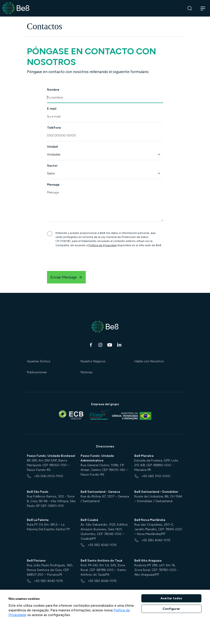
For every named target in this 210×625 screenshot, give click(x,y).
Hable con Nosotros (149, 361)
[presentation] (81, 259)
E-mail (51, 109)
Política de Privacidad (102, 245)
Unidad (52, 147)
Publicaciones (37, 372)
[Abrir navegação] (203, 8)
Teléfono (54, 128)
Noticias (86, 372)
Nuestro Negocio (93, 361)
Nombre (53, 90)
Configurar (171, 609)
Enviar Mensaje (66, 277)
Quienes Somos (38, 361)
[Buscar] (189, 8)
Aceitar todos (171, 598)
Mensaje (53, 185)
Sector (52, 166)
